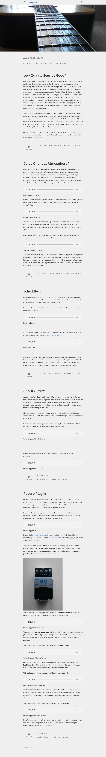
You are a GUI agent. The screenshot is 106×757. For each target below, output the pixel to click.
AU (53, 538)
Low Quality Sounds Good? (44, 75)
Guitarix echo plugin (54, 335)
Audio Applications (56, 145)
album (69, 121)
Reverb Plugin (34, 493)
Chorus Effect (34, 391)
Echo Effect (32, 291)
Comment (29, 149)
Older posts (28, 747)
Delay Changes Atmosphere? (46, 163)
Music (78, 145)
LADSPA (60, 538)
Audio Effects (69, 145)
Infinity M (33, 2)
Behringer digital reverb (39, 535)
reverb (55, 416)
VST (50, 538)
